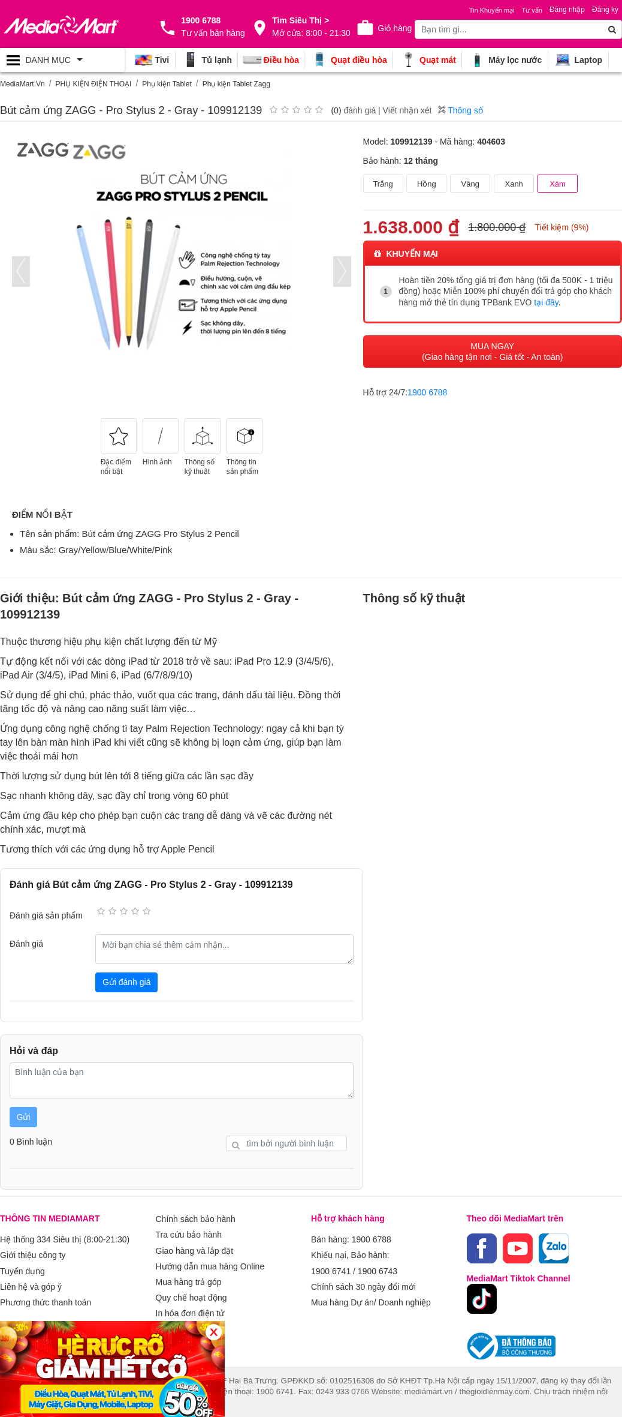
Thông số (460, 110)
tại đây (546, 302)
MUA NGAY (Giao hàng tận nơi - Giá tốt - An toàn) (492, 350)
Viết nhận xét (407, 110)
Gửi (24, 1117)
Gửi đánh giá (126, 982)
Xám (557, 183)
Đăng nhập (567, 9)
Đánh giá (26, 943)
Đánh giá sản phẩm (46, 915)
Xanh (514, 183)
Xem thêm (175, 1319)
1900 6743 (377, 1267)
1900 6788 (427, 391)
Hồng (426, 183)
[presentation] (21, 271)
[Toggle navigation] (62, 60)
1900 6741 (331, 1267)
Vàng (470, 183)
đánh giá (359, 110)
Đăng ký (605, 9)
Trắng (382, 183)
